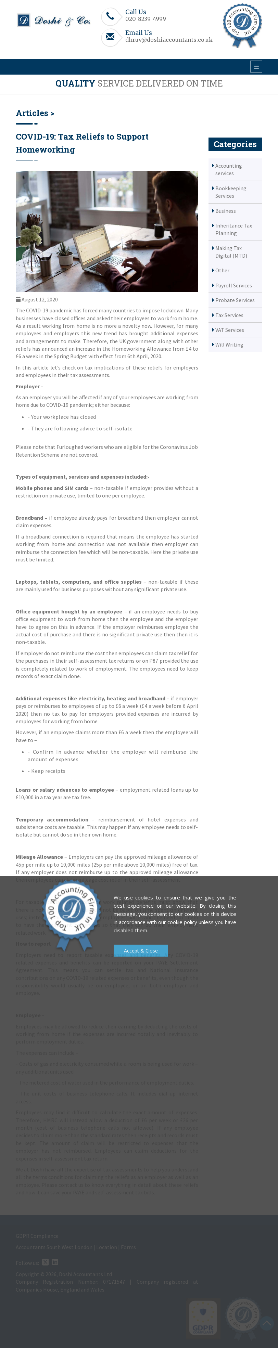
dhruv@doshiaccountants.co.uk (169, 39)
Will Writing (229, 344)
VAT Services (229, 329)
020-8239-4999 (145, 18)
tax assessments (89, 375)
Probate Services (235, 300)
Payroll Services (233, 285)
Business (225, 210)
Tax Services (229, 315)
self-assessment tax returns (101, 660)
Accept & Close (141, 950)
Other (222, 270)
